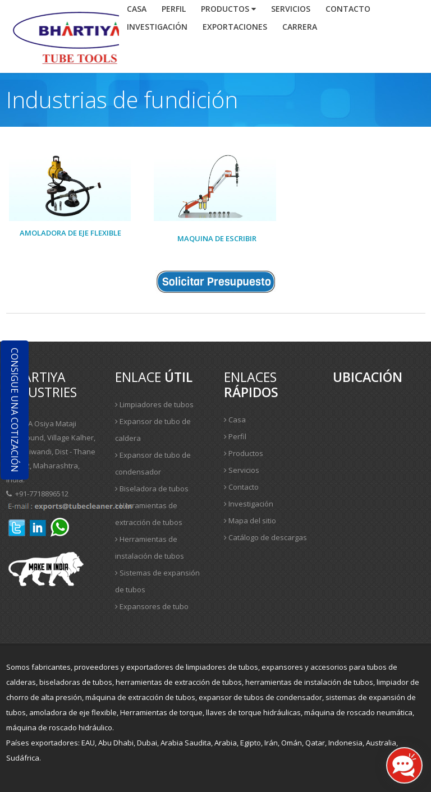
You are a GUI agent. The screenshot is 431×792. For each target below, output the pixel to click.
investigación (157, 26)
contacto (347, 8)
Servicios (290, 8)
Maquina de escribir (216, 238)
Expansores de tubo (152, 606)
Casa (136, 8)
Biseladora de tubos (152, 489)
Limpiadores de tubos (154, 404)
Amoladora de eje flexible (70, 233)
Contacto (241, 487)
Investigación (248, 504)
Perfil (174, 8)
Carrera (299, 26)
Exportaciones (235, 26)
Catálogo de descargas (265, 537)
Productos (228, 8)
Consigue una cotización (14, 410)
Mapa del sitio (250, 520)
